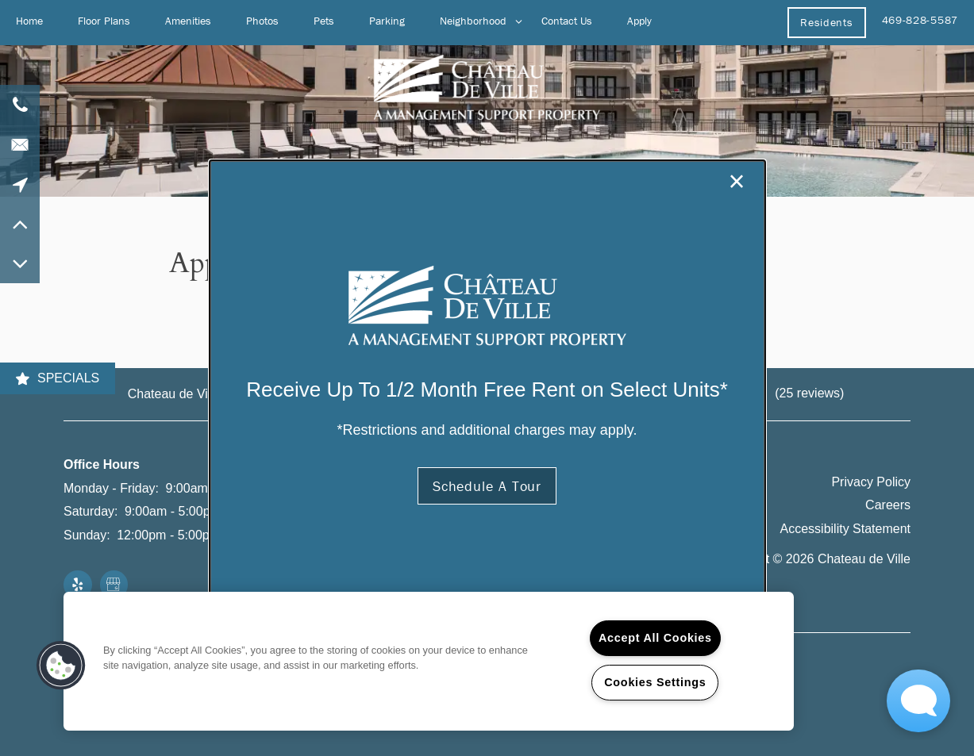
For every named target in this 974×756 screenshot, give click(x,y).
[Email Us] (20, 144)
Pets (324, 20)
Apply (639, 20)
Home (29, 20)
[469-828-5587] (20, 105)
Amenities (188, 20)
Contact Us (566, 20)
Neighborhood (473, 20)
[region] (429, 661)
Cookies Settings (655, 682)
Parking (387, 20)
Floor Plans (104, 20)
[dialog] (487, 378)
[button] (826, 22)
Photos (262, 20)
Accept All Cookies (655, 637)
